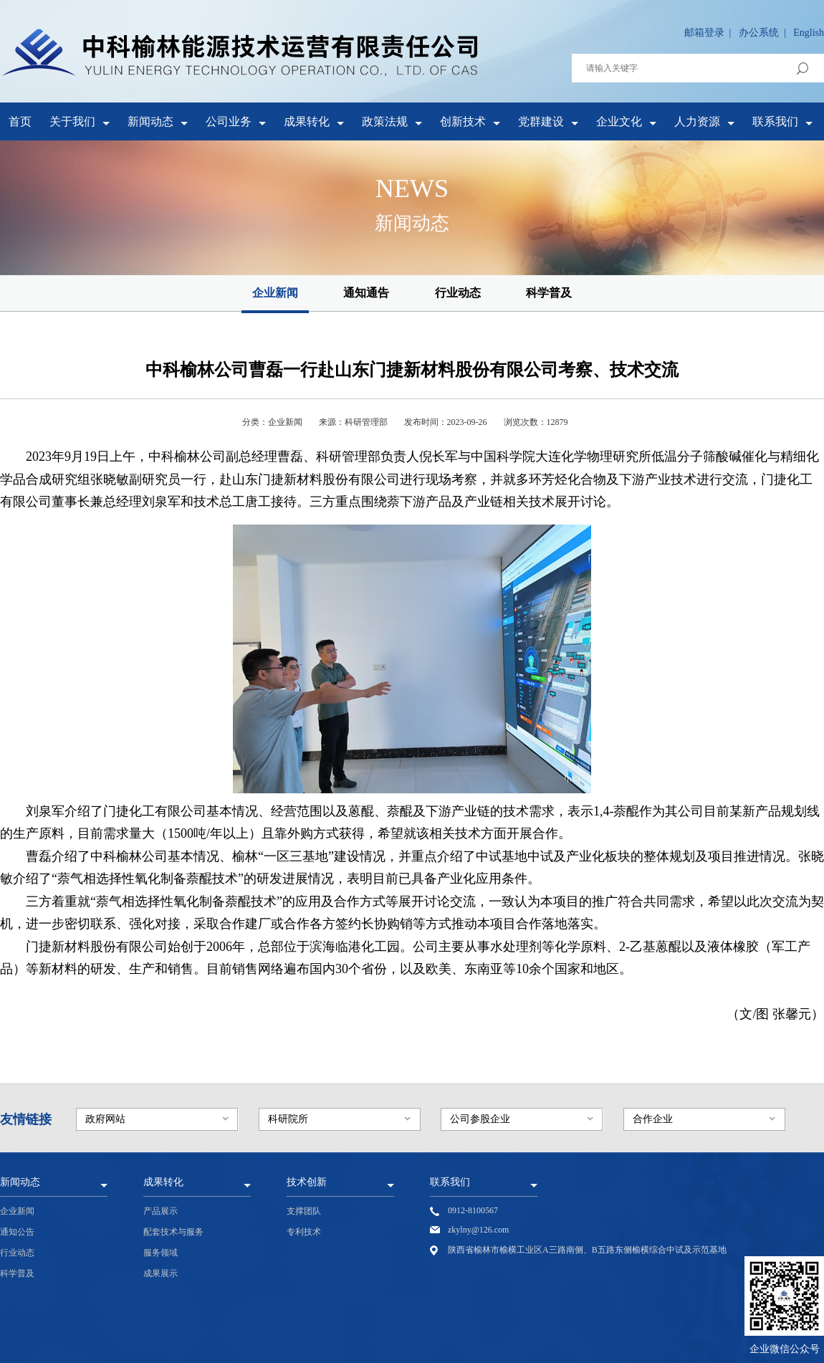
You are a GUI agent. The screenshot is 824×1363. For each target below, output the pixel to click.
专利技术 (304, 1232)
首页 (20, 121)
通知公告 (17, 1232)
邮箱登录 (704, 32)
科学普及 (549, 293)
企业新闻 (275, 293)
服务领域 (160, 1253)
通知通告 (366, 293)
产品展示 (160, 1211)
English (808, 32)
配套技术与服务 (173, 1232)
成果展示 (160, 1273)
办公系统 (759, 32)
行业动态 (458, 293)
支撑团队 (304, 1211)
